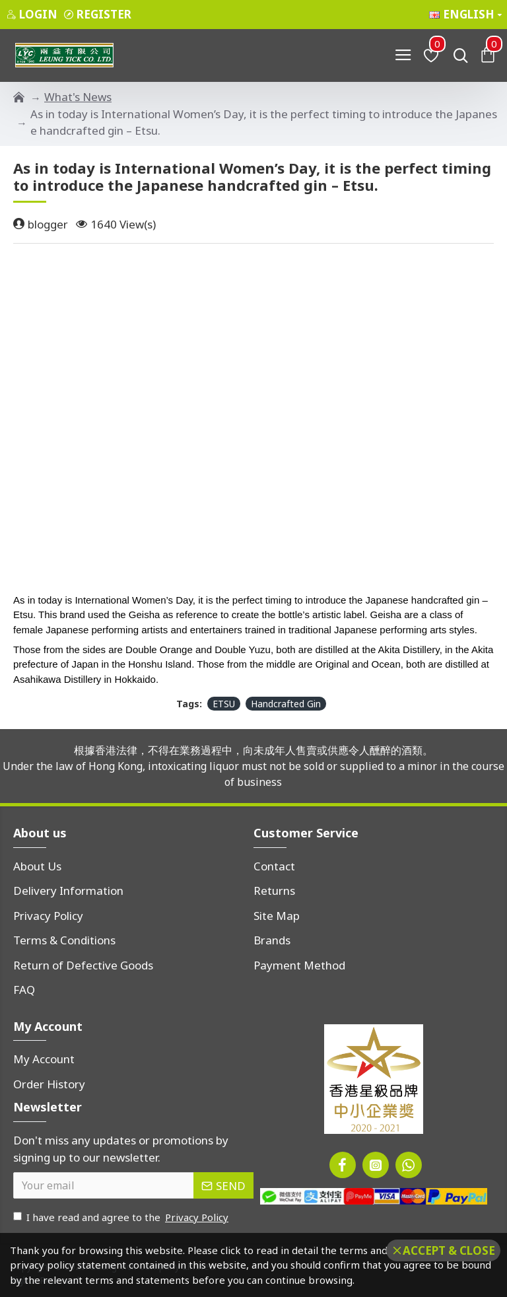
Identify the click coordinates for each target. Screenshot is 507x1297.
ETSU (224, 703)
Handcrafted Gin (286, 703)
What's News (78, 96)
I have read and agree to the (121, 1217)
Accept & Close (449, 1250)
